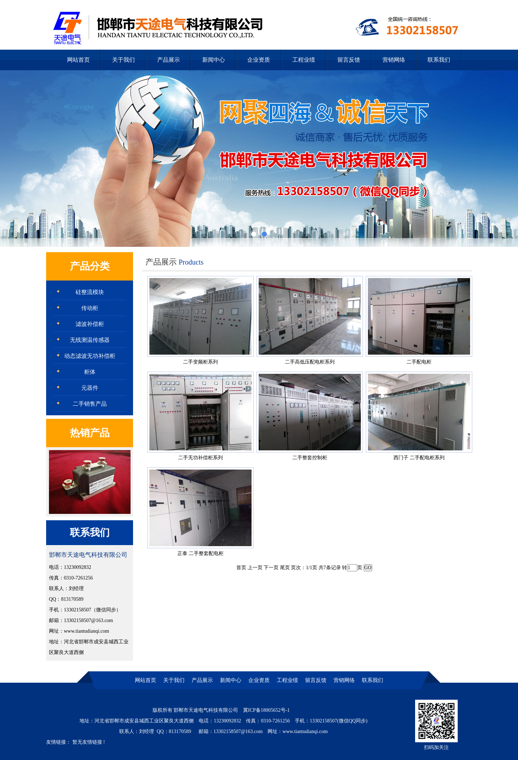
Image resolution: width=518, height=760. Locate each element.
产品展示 (168, 60)
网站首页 (78, 60)
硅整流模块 (90, 292)
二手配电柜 (419, 362)
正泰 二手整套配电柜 (200, 553)
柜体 (89, 372)
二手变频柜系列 (200, 362)
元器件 (89, 388)
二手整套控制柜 (309, 457)
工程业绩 (303, 60)
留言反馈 (348, 60)
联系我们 (439, 60)
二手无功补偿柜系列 (200, 457)
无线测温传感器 (90, 340)
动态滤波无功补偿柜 (89, 356)
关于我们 (123, 60)
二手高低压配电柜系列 (310, 362)
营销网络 (393, 60)
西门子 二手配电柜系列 (419, 457)
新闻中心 (213, 60)
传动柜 (89, 308)
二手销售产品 (90, 404)
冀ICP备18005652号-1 (266, 710)
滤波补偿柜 (90, 324)
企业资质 (258, 60)
